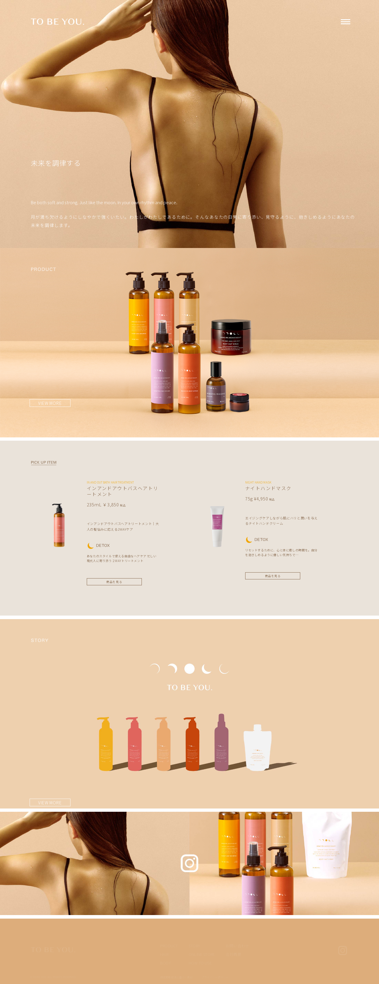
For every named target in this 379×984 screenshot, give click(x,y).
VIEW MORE (50, 403)
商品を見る (114, 582)
